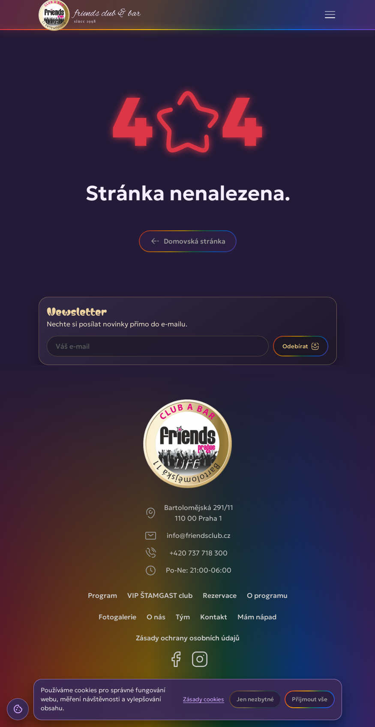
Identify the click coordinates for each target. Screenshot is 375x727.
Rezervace (220, 595)
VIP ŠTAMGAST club (159, 595)
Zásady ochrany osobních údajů (188, 637)
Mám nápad (256, 616)
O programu (267, 595)
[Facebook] (175, 661)
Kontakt (213, 616)
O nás (156, 616)
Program (102, 595)
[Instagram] (199, 661)
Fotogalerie (117, 616)
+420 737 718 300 (198, 553)
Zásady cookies (203, 699)
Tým (183, 616)
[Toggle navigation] (329, 14)
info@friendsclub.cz (199, 535)
